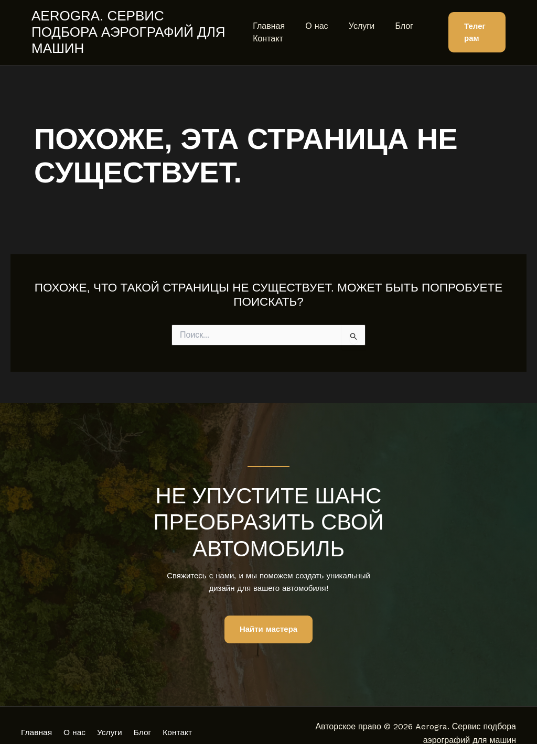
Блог (392, 18)
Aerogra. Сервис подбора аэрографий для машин (132, 24)
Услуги (354, 18)
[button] (475, 24)
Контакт (268, 30)
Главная (269, 18)
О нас (313, 18)
